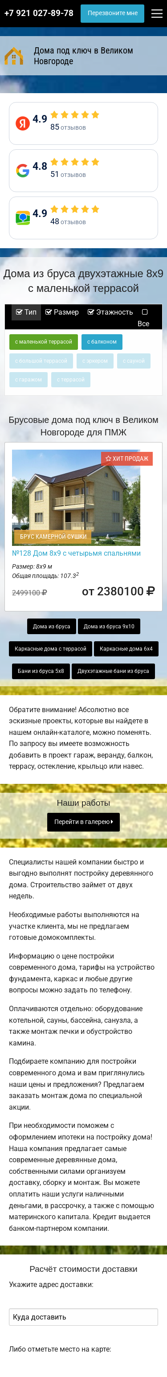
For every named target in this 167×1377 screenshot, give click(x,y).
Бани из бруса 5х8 (41, 671)
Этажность (110, 312)
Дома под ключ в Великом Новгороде (68, 55)
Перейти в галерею (83, 822)
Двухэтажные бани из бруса (113, 671)
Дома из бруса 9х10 (109, 626)
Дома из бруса (51, 626)
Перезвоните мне (113, 13)
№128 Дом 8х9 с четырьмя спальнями (76, 553)
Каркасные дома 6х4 (126, 649)
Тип (26, 312)
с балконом (102, 342)
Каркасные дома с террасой (50, 649)
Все (143, 318)
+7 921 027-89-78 (38, 13)
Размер (62, 312)
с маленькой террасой (43, 342)
